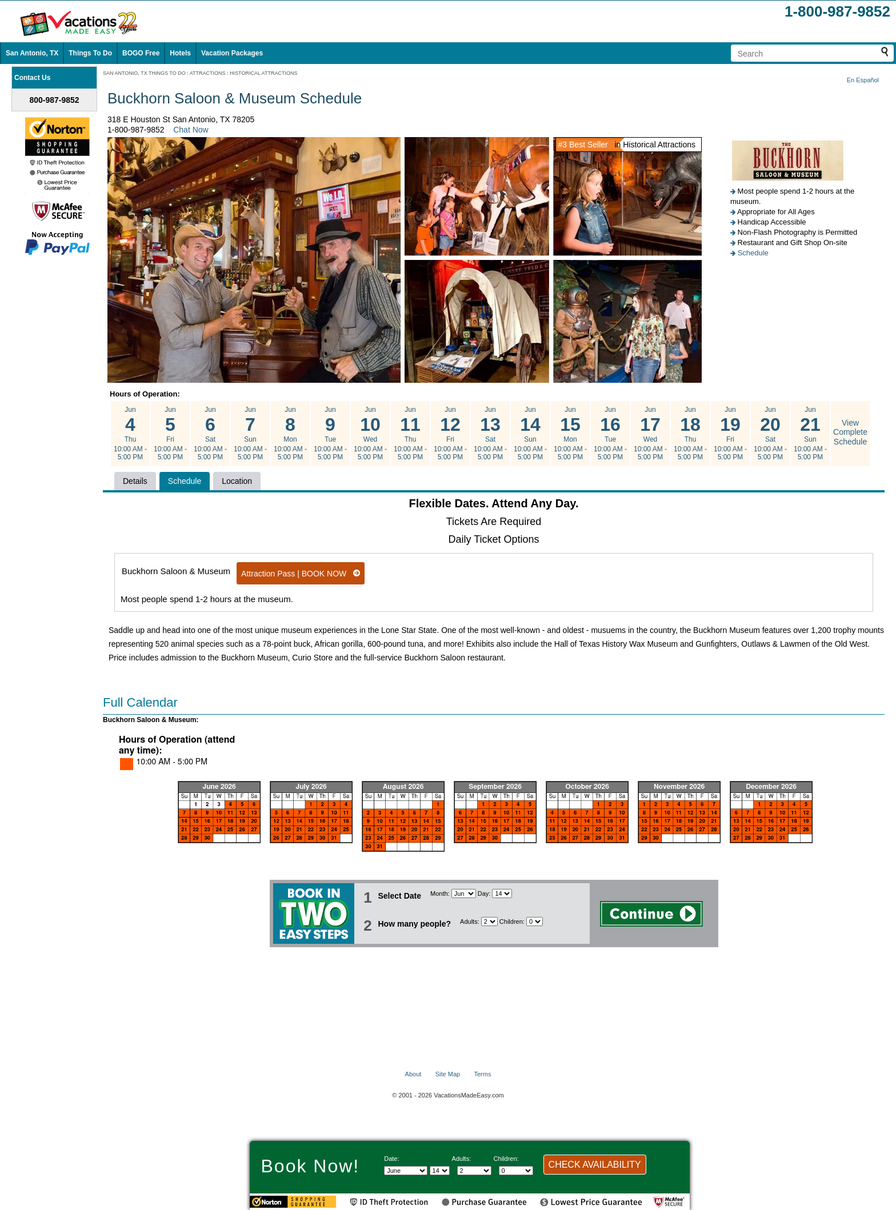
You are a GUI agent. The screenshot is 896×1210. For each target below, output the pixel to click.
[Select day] (502, 893)
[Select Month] (463, 893)
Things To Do (90, 53)
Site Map (447, 1074)
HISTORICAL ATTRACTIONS (263, 73)
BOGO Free (140, 53)
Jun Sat (210, 434)
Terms (482, 1074)
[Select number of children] (534, 921)
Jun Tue (330, 434)
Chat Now (190, 129)
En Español (863, 80)
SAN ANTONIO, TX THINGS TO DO (144, 73)
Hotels (180, 53)
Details (135, 481)
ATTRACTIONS (208, 73)
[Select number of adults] (489, 921)
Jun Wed (370, 434)
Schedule (753, 253)
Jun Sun (250, 434)
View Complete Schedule (850, 432)
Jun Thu (130, 434)
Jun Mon (290, 434)
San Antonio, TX (32, 53)
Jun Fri (170, 434)
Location (237, 481)
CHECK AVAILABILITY (595, 1164)
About (413, 1074)
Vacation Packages (232, 53)
